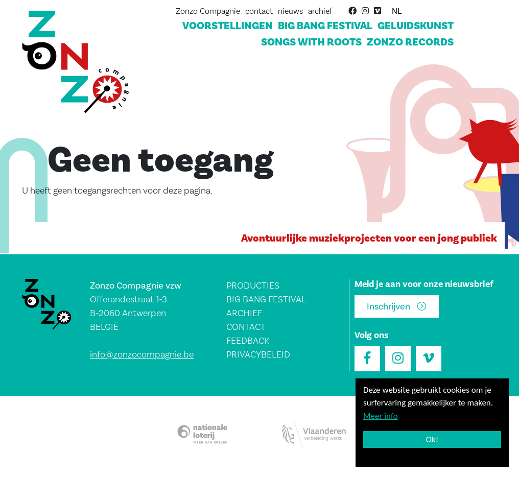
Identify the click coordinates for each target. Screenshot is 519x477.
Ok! (432, 439)
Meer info (380, 416)
